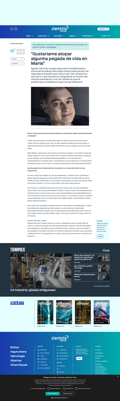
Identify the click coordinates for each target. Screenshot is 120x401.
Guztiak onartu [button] (53, 393)
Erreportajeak (44, 368)
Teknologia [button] (59, 36)
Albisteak (42, 350)
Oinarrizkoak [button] (88, 36)
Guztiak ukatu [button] (67, 393)
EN (17, 53)
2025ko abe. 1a (60, 326)
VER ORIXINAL (51, 47)
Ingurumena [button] (44, 36)
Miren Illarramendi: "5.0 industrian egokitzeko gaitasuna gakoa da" (84, 257)
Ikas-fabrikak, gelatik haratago (83, 267)
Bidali (100, 236)
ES (20, 50)
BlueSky (61, 372)
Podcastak (43, 365)
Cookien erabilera (101, 361)
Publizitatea (99, 353)
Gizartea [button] (73, 36)
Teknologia (17, 356)
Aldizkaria (103, 29)
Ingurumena (18, 351)
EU (17, 50)
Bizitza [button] (29, 36)
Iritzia (41, 356)
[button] (11, 29)
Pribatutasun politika (99, 357)
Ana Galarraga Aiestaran (16, 43)
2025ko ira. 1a (78, 326)
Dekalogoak (62, 353)
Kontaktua (98, 364)
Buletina (106, 36)
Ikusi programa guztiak (102, 286)
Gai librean (62, 359)
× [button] (118, 376)
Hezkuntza (62, 350)
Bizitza (14, 347)
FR (23, 50)
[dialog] (60, 388)
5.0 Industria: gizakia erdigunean (33, 290)
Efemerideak (62, 356)
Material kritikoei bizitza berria (84, 275)
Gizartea (15, 360)
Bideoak (42, 362)
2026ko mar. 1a (41, 326)
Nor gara (98, 350)
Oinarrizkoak (18, 364)
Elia (81, 45)
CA (20, 53)
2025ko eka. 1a (97, 326)
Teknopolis (17, 249)
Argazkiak (42, 359)
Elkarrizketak (43, 353)
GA (23, 53)
